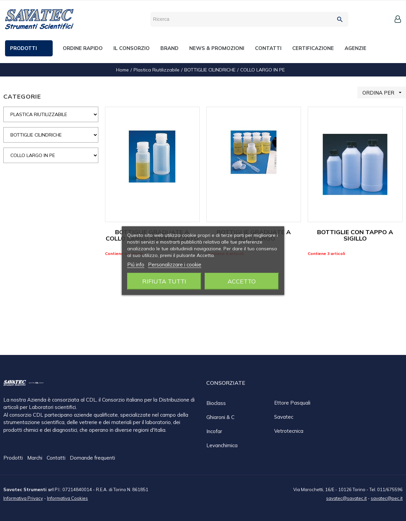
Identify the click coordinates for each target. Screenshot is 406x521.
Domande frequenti (92, 458)
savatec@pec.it (387, 498)
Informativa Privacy (23, 498)
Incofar (214, 431)
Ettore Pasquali (292, 403)
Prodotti (13, 458)
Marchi (35, 458)
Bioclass (216, 403)
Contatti (57, 458)
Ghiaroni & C (220, 417)
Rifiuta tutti (164, 281)
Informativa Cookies (67, 498)
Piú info (135, 264)
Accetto (241, 281)
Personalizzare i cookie (174, 264)
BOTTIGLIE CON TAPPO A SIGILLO (355, 235)
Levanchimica (222, 445)
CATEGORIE (22, 96)
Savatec (283, 417)
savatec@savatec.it (346, 498)
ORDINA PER (384, 92)
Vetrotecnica (288, 431)
